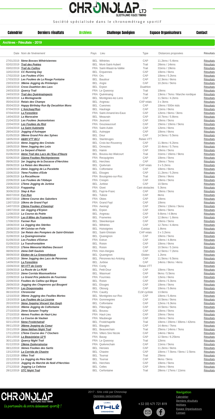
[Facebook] (160, 412)
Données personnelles (107, 396)
